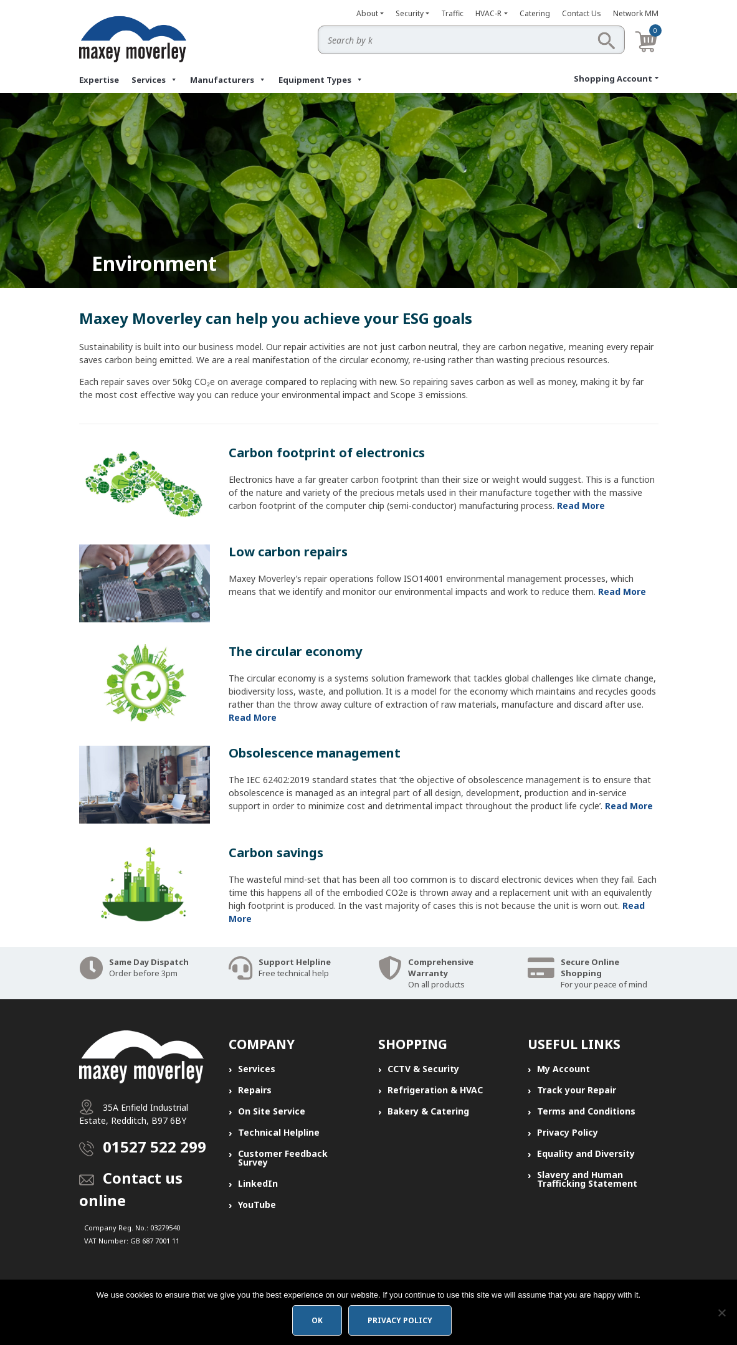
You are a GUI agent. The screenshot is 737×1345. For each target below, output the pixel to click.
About (367, 13)
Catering (535, 13)
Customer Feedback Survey (283, 1158)
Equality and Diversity (586, 1153)
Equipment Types (320, 80)
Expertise (99, 80)
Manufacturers (228, 80)
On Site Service (271, 1111)
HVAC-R (488, 13)
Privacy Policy (567, 1132)
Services (154, 80)
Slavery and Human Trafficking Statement (587, 1179)
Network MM (636, 13)
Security (410, 13)
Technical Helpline (279, 1132)
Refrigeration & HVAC (435, 1090)
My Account (563, 1069)
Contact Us (581, 13)
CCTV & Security (423, 1069)
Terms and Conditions (586, 1111)
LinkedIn (258, 1183)
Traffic (452, 13)
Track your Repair (576, 1090)
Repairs (255, 1090)
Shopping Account (613, 78)
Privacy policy (400, 1320)
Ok (317, 1320)
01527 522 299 (154, 1146)
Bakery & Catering (428, 1111)
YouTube (257, 1204)
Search (606, 40)
